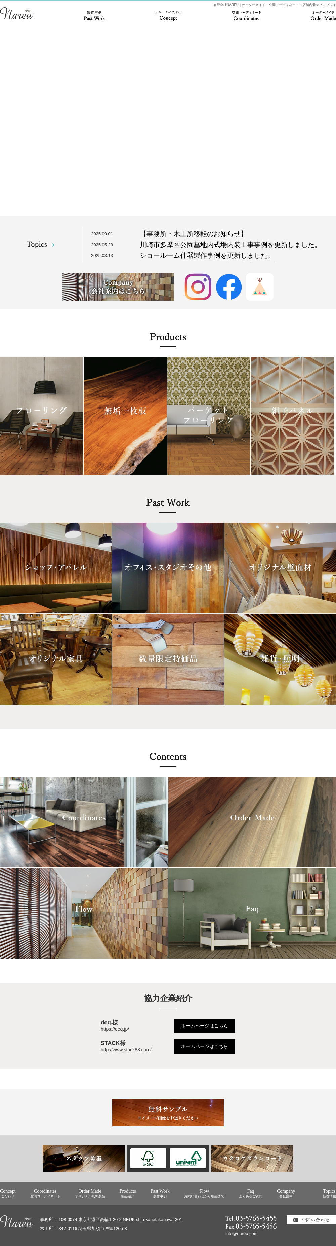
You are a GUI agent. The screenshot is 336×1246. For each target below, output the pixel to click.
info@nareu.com (241, 1233)
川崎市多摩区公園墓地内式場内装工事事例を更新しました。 (230, 244)
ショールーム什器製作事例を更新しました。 (207, 255)
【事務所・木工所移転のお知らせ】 (193, 234)
